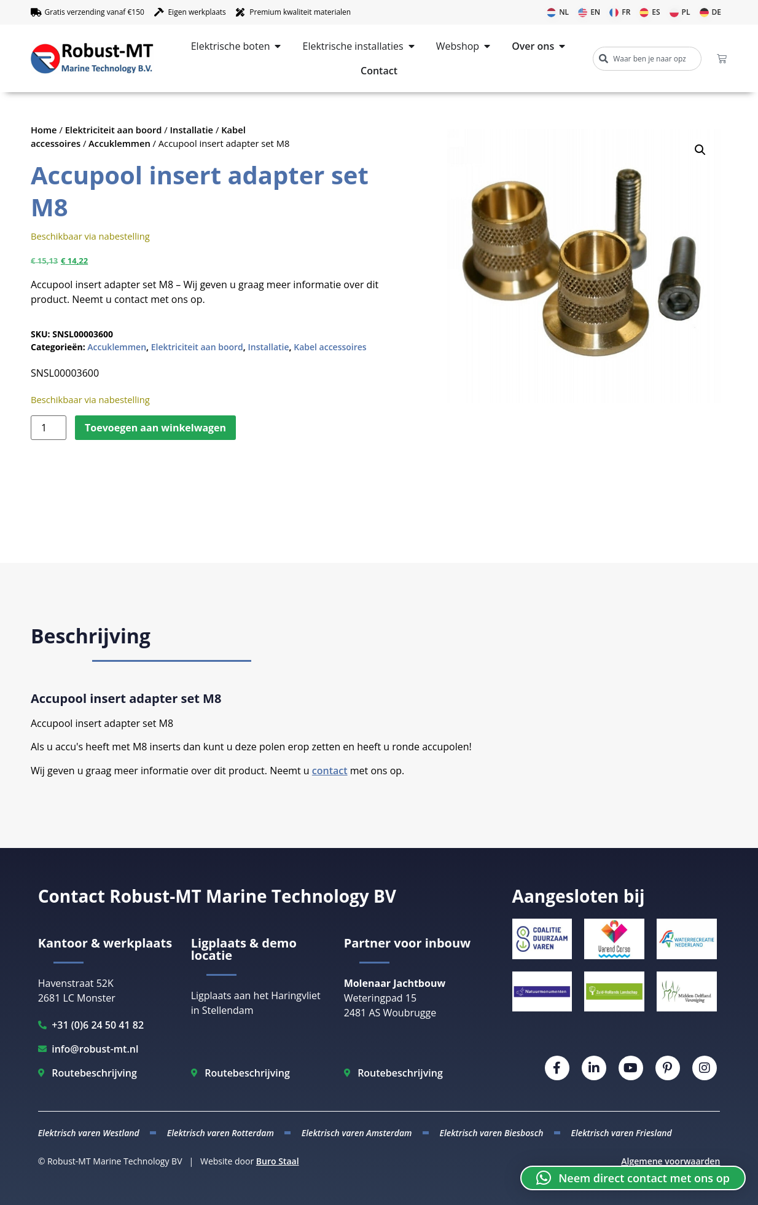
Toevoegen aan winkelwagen (155, 427)
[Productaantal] (48, 427)
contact (330, 770)
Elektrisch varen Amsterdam (357, 1133)
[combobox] (647, 59)
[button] (700, 150)
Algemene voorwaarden (670, 1161)
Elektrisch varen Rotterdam (220, 1133)
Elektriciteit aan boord (113, 130)
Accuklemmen (119, 143)
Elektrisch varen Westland (88, 1133)
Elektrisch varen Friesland (621, 1133)
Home (44, 130)
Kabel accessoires (330, 347)
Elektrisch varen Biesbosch (491, 1133)
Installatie (192, 130)
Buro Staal (277, 1161)
